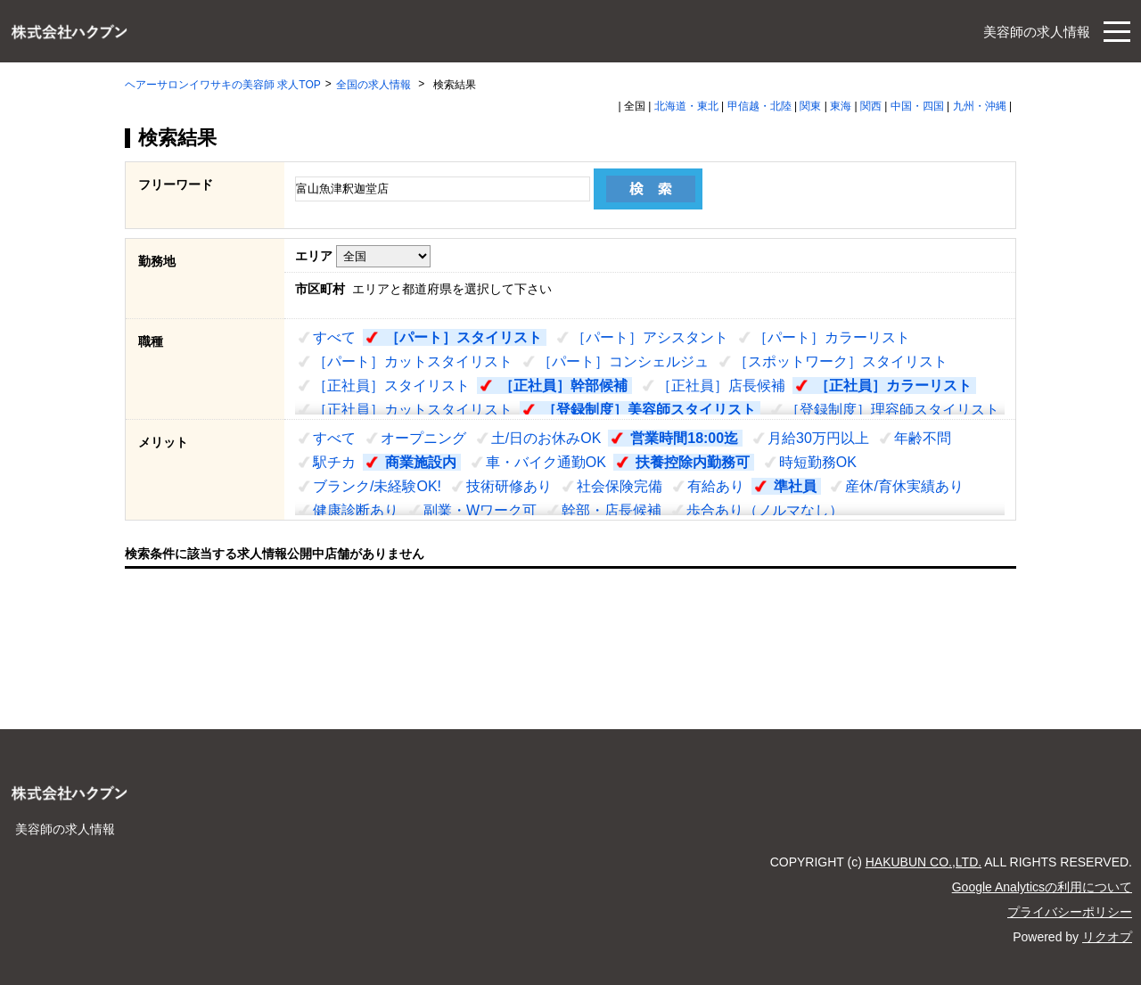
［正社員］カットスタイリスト (413, 409)
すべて (334, 337)
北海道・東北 (686, 106)
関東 (810, 106)
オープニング (423, 438)
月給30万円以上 (818, 438)
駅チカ (334, 462)
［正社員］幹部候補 (563, 385)
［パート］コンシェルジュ (623, 361)
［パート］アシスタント (649, 337)
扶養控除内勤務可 (693, 462)
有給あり (715, 486)
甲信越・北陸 (759, 106)
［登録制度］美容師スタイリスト (649, 409)
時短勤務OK (818, 462)
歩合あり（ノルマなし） (764, 510)
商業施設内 (420, 462)
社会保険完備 (619, 486)
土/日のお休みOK (546, 438)
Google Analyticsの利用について (1042, 887)
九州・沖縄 (979, 106)
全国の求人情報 (375, 84)
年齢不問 (922, 438)
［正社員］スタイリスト (391, 385)
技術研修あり (509, 486)
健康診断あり (355, 510)
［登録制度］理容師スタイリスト (892, 409)
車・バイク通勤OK (546, 462)
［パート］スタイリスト (463, 337)
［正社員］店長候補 (721, 385)
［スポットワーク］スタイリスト (841, 361)
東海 (840, 106)
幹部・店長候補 (611, 510)
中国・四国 (917, 106)
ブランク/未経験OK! (377, 486)
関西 (871, 106)
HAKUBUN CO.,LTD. (923, 862)
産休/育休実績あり (904, 486)
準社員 (795, 486)
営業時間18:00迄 (684, 438)
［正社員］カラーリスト (893, 385)
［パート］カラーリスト (831, 337)
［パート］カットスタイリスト (413, 361)
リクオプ (1107, 937)
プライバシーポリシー (1069, 912)
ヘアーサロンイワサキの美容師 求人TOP (223, 84)
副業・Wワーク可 (480, 510)
